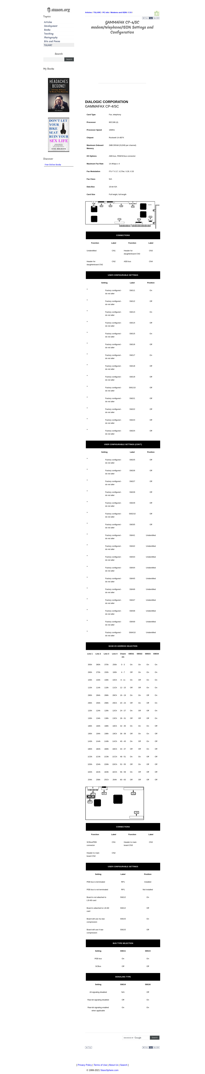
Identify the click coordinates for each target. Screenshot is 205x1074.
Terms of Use (100, 1065)
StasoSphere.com (109, 1070)
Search (123, 1065)
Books (47, 29)
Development (50, 26)
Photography (51, 37)
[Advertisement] (122, 63)
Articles (48, 22)
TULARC (48, 45)
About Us (113, 1065)
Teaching (48, 33)
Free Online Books (53, 164)
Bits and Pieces (52, 41)
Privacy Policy (85, 1065)
